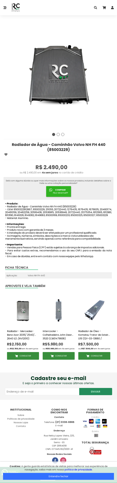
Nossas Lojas (21, 422)
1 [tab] (53, 134)
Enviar (95, 391)
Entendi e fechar (58, 476)
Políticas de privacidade (21, 418)
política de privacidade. (78, 469)
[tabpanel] (58, 76)
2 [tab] (58, 134)
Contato (21, 426)
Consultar (25, 355)
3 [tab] (62, 134)
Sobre (21, 415)
